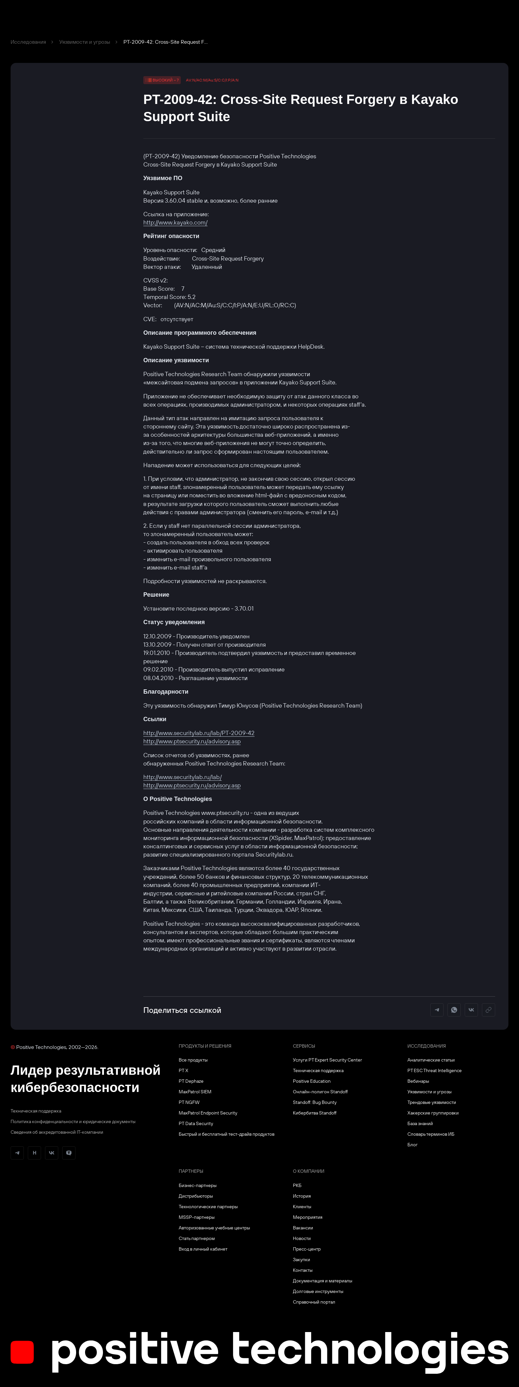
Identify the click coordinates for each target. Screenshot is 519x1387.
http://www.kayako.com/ (175, 222)
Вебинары (418, 1081)
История (302, 1196)
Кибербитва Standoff (315, 1113)
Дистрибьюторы (196, 1196)
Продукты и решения (205, 1046)
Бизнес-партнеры (197, 1185)
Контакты (302, 1270)
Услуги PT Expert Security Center (327, 1060)
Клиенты (302, 1207)
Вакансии (303, 1228)
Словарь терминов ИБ (430, 1134)
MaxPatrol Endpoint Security (208, 1113)
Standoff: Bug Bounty (315, 1102)
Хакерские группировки (433, 1113)
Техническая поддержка (36, 1111)
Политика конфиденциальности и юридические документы (73, 1121)
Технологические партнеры (208, 1207)
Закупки (301, 1260)
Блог (412, 1145)
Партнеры (191, 1171)
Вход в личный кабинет (203, 1249)
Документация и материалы (322, 1281)
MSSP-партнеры (196, 1217)
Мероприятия (307, 1217)
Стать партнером (197, 1238)
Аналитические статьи (431, 1060)
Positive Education (312, 1081)
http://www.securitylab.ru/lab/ (182, 777)
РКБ (297, 1185)
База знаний (420, 1123)
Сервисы (304, 1046)
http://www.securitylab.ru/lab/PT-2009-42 (199, 733)
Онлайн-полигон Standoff (320, 1092)
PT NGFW (189, 1102)
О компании (308, 1171)
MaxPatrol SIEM (195, 1092)
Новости (302, 1238)
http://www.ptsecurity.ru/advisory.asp (192, 741)
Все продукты (193, 1060)
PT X (183, 1070)
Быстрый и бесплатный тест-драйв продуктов (226, 1134)
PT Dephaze (191, 1081)
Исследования (28, 41)
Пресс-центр (307, 1249)
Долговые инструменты (318, 1291)
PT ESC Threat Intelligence (434, 1070)
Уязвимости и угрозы (84, 41)
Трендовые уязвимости (431, 1102)
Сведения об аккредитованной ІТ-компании (57, 1132)
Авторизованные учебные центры (214, 1228)
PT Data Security (196, 1123)
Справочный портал (314, 1302)
